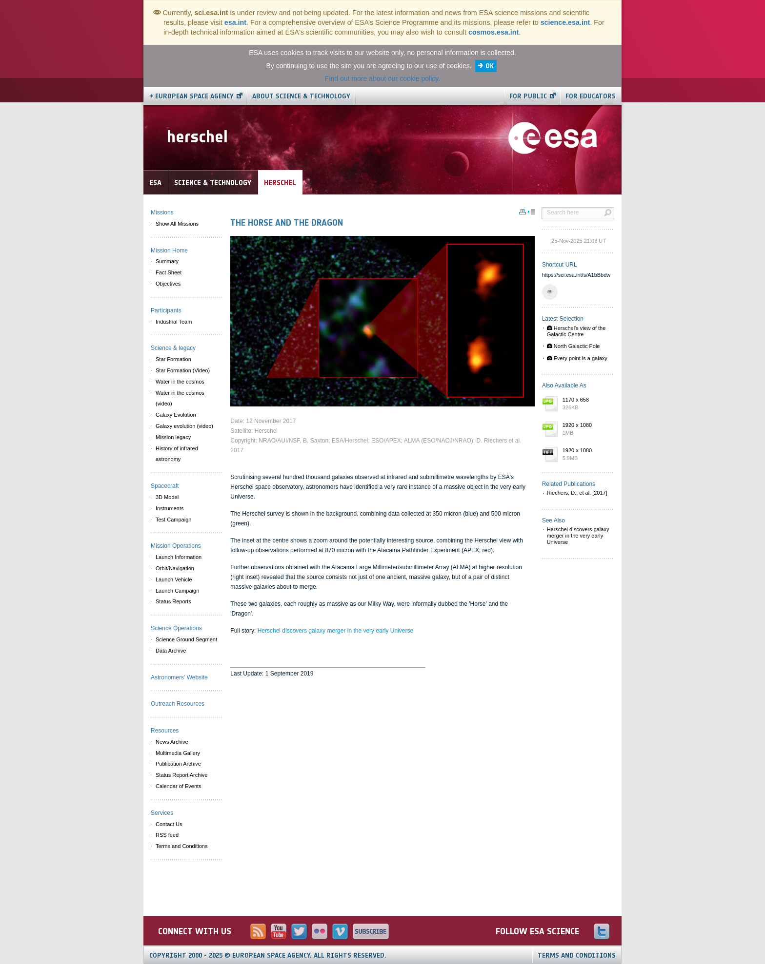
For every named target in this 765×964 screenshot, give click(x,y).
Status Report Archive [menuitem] (181, 775)
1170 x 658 (586, 404)
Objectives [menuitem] (168, 284)
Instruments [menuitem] (169, 508)
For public (528, 96)
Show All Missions (177, 224)
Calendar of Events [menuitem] (178, 786)
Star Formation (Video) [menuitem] (183, 370)
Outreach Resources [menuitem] (177, 703)
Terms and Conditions (577, 955)
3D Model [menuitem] (167, 497)
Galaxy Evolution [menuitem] (176, 415)
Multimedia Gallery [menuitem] (178, 753)
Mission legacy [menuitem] (173, 437)
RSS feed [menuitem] (167, 835)
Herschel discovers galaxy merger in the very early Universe (335, 630)
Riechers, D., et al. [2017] (577, 493)
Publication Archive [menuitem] (178, 764)
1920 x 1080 (586, 429)
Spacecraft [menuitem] (165, 485)
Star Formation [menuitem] (173, 359)
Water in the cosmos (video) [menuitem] (180, 398)
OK (489, 66)
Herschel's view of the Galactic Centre (576, 331)
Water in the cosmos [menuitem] (180, 382)
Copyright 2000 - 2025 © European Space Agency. (267, 955)
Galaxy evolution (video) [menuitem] (184, 426)
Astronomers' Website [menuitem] (179, 677)
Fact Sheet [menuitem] (168, 272)
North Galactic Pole (573, 346)
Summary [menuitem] (167, 261)
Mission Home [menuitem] (169, 250)
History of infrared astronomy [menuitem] (177, 454)
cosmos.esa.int (493, 32)
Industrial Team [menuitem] (174, 322)
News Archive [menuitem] (172, 742)
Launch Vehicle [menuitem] (174, 579)
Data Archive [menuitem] (171, 651)
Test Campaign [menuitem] (173, 519)
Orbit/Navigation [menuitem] (175, 568)
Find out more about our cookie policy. (382, 78)
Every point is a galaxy (577, 358)
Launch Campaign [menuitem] (177, 591)
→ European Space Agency (191, 96)
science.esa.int (565, 22)
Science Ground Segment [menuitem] (186, 639)
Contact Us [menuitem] (169, 824)
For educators (590, 96)
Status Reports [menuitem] (173, 601)
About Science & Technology (301, 96)
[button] (550, 292)
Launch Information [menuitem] (178, 557)
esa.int (235, 22)
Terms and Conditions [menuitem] (181, 846)
